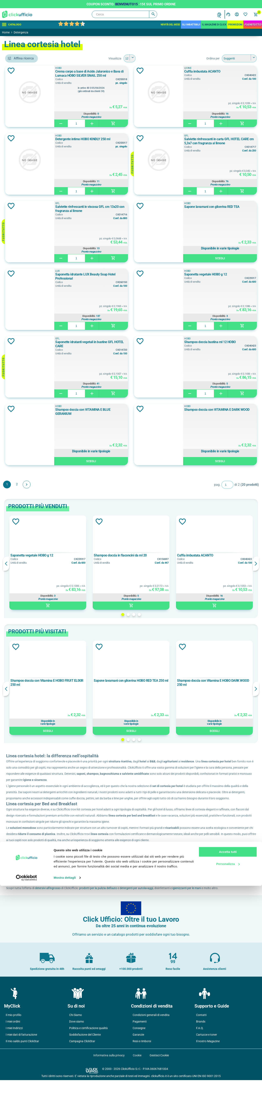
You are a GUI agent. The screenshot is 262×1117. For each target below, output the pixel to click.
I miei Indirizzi (14, 1065)
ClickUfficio (78, 900)
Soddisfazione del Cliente (85, 1071)
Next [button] (256, 563)
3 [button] (163, 614)
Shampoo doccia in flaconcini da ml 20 (159, 555)
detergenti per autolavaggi (195, 918)
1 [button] (152, 614)
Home (6, 32)
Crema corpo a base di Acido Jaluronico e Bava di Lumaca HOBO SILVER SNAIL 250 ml (127, 73)
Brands (200, 1058)
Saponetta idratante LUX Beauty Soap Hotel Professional (129, 276)
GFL (20, 227)
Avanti (86, 484)
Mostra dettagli (65, 1109)
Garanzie (138, 1071)
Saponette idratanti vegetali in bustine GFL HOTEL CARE (129, 344)
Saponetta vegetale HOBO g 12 (223, 274)
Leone (22, 245)
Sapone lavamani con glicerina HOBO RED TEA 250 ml (159, 683)
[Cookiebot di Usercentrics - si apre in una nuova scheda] (26, 1109)
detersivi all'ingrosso (107, 918)
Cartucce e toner (206, 1071)
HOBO (22, 236)
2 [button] (157, 614)
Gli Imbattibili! (191, 24)
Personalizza (228, 1095)
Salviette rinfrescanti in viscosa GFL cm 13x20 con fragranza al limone (127, 209)
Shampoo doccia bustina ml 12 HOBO (228, 342)
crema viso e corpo (30, 169)
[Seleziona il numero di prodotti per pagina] (159, 58)
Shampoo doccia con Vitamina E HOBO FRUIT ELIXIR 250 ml (96, 683)
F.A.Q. (200, 1065)
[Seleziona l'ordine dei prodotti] (239, 58)
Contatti (201, 1051)
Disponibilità (128, 113)
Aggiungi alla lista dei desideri (70, 71)
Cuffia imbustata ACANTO (220, 71)
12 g (20, 315)
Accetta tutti (228, 1083)
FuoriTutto (252, 24)
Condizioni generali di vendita (151, 1051)
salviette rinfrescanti (31, 196)
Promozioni (235, 24)
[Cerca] (124, 14)
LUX (20, 255)
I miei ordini (13, 1058)
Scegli (229, 258)
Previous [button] (65, 563)
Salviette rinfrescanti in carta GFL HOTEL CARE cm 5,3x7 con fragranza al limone (227, 141)
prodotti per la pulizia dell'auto (157, 918)
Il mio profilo (13, 1051)
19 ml (21, 334)
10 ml (21, 306)
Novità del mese (170, 24)
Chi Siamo (75, 1051)
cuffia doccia (26, 178)
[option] (97, 562)
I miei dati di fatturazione (21, 1071)
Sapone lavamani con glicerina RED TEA (226, 209)
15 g (20, 324)
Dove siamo (76, 1058)
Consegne (139, 1065)
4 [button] (169, 614)
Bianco (22, 280)
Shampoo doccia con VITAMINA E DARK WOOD (225, 412)
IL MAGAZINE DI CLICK (214, 24)
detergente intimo (29, 187)
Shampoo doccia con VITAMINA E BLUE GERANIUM (126, 412)
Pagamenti (140, 1058)
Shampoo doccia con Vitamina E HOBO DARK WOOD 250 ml (223, 683)
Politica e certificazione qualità (88, 1065)
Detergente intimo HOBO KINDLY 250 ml (128, 141)
